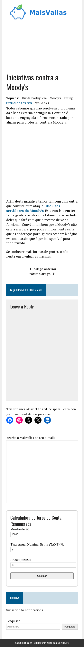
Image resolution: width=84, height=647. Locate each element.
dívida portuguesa (34, 98)
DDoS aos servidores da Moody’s (33, 208)
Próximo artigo (41, 274)
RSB (29, 103)
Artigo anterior (42, 269)
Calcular (42, 575)
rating (68, 98)
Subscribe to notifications (24, 610)
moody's (55, 98)
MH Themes (63, 643)
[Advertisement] (42, 45)
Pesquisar (13, 621)
